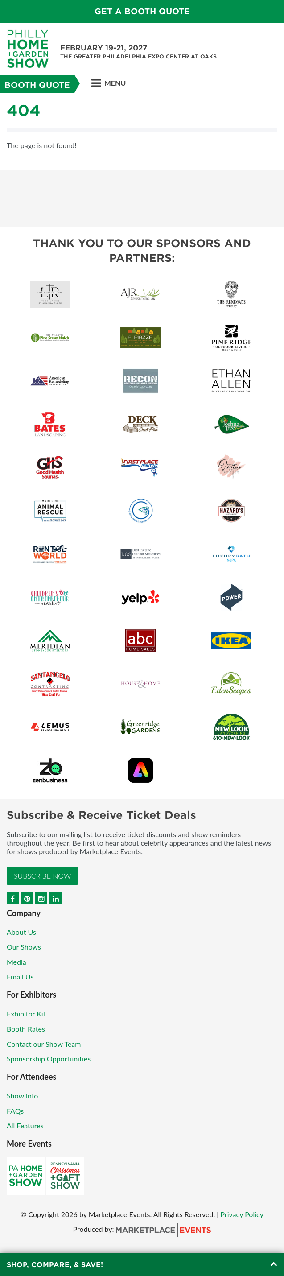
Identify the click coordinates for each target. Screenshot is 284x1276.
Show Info (22, 1095)
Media (16, 962)
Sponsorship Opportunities (49, 1058)
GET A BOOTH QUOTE (142, 11)
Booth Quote (37, 85)
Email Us (20, 976)
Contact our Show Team (44, 1044)
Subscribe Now (42, 875)
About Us (21, 932)
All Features (25, 1125)
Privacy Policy (241, 1214)
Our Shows (24, 946)
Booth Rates (26, 1028)
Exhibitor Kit (26, 1013)
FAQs (15, 1111)
